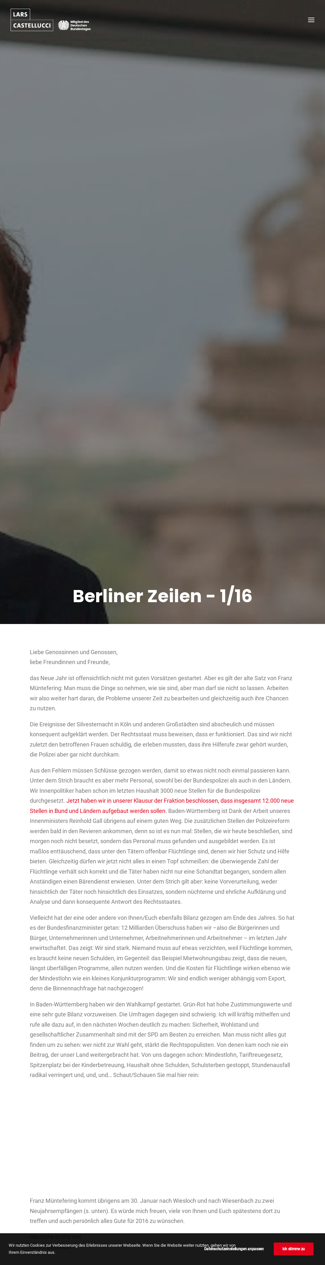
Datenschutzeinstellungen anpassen (234, 1249)
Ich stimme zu (293, 1249)
